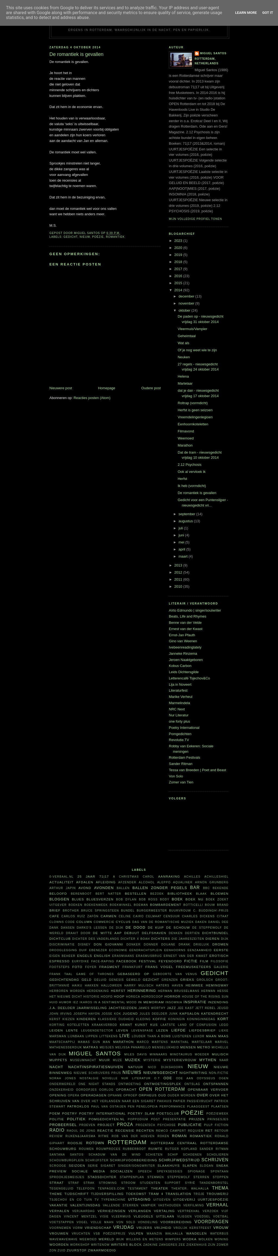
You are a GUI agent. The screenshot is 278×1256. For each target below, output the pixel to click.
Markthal (180, 1041)
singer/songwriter (136, 1165)
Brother (71, 910)
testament (138, 1188)
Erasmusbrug (149, 955)
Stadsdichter (102, 1177)
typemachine (113, 1199)
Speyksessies (170, 1171)
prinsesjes (218, 1119)
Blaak (201, 893)
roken (163, 1136)
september (187, 514)
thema (220, 1188)
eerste (221, 950)
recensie (124, 1130)
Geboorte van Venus (175, 974)
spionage (197, 1171)
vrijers (144, 1227)
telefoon (85, 1188)
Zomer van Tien (181, 782)
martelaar (202, 1041)
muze (117, 1060)
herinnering (142, 991)
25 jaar (86, 876)
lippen (92, 1036)
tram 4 (156, 1193)
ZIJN (211, 1244)
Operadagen (93, 1095)
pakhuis (164, 1101)
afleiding (106, 882)
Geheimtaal (186, 336)
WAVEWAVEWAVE (63, 1239)
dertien (192, 933)
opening (58, 1095)
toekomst (136, 1193)
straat (56, 1182)
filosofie (220, 961)
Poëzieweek (217, 1113)
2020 (178, 248)
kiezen (68, 1019)
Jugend (130, 1013)
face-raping (102, 961)
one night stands (96, 1084)
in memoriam (151, 1002)
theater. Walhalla (190, 1188)
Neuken (184, 357)
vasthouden (169, 1205)
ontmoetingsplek (162, 1084)
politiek (76, 1119)
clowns (56, 921)
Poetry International (184, 728)
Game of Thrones (95, 974)
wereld (106, 1239)
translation (178, 1193)
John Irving (60, 1013)
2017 (178, 269)
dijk (225, 938)
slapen (189, 1165)
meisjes (107, 1047)
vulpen (136, 1233)
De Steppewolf (207, 927)
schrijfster (97, 1160)
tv (96, 1199)
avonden (104, 888)
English (102, 955)
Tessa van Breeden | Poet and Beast (197, 770)
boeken (75, 904)
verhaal (217, 1205)
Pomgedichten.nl (107, 1119)
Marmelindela (179, 703)
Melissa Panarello (133, 1047)
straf (73, 1182)
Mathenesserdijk (65, 1047)
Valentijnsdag (85, 1205)
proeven (87, 1125)
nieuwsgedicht (160, 1073)
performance (172, 1106)
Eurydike (80, 961)
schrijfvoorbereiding (133, 1160)
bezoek (157, 893)
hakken (92, 985)
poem (54, 1113)
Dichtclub (60, 938)
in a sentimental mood (115, 1002)
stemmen (155, 1177)
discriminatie (62, 944)
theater (159, 1188)
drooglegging (63, 950)
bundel (128, 910)
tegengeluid (61, 1188)
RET (209, 1130)
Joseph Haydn (87, 1013)
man (106, 1041)
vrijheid (163, 1227)
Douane (168, 944)
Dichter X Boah (135, 938)
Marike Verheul (180, 697)
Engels (84, 955)
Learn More (246, 13)
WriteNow (100, 1244)
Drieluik (201, 944)
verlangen (139, 1211)
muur (104, 1060)
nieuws (131, 1072)
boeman (141, 904)
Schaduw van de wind (115, 1154)
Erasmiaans (123, 955)
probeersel (63, 1125)
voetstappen (61, 1222)
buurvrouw (180, 910)
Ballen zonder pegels (159, 888)
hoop (119, 996)
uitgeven (162, 1199)
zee (182, 1244)
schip (173, 1154)
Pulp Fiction (216, 1125)
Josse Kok (111, 1013)
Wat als (183, 343)
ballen (123, 888)
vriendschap (98, 1227)
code (70, 921)
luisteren (181, 1036)
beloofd (58, 893)
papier (179, 1101)
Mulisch (220, 1054)
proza (125, 1124)
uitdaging (139, 1199)
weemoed (88, 1239)
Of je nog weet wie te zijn (197, 350)
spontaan (219, 1171)
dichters (160, 938)
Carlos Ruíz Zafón (80, 916)
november (187, 303)
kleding (143, 1019)
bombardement (166, 904)
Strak (88, 1182)
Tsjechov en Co (65, 1199)
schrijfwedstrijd (179, 1160)
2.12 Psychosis (189, 465)
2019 (178, 255)
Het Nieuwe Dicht (65, 996)
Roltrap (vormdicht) (193, 403)
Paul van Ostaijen (108, 1106)
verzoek (211, 1211)
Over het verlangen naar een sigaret (118, 1101)
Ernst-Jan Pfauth (182, 635)
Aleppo (163, 882)
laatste (167, 1024)
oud (162, 1095)
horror (172, 996)
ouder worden (181, 1095)
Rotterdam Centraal (174, 1143)
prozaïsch (145, 1125)
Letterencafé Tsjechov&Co (189, 678)
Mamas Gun (89, 1041)
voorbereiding (176, 1222)
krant (126, 1024)
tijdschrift (76, 1193)
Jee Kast (186, 1008)
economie (118, 950)
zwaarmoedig (102, 1250)
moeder (202, 1054)
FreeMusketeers (193, 967)
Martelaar (185, 383)
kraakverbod (104, 1024)
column (84, 921)
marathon (123, 1041)
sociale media (88, 1171)
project (106, 1125)
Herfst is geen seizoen (195, 410)
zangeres (168, 1244)
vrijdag (123, 1227)
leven (122, 1030)
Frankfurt (132, 967)
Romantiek (115, 236)
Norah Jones (62, 1078)
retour (222, 1130)
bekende (221, 888)
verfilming (193, 1205)
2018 (178, 262)
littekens (108, 1036)
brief (55, 910)
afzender (127, 882)
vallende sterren (120, 1205)
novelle (110, 1078)
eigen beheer (62, 955)
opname (115, 1095)
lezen (162, 1030)
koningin (176, 1019)
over (202, 1095)
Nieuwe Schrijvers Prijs (97, 1072)
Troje (199, 1193)
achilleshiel (216, 876)
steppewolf (178, 1177)
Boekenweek (96, 904)
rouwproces (108, 1148)
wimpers (173, 1239)
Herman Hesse (215, 990)
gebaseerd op (134, 974)
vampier (148, 1205)
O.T (157, 1078)
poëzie (98, 236)
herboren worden (67, 990)
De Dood (136, 927)
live (124, 1035)
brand (223, 904)
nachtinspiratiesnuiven (95, 1067)
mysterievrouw (179, 1060)
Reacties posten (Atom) (92, 398)
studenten (150, 1182)
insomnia (173, 1002)
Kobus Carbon (180, 666)
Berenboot (81, 893)
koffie (159, 1019)
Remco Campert (171, 1130)
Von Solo (176, 776)
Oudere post (151, 388)
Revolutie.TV (179, 740)
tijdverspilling (107, 1193)
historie (91, 996)
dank (54, 927)
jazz (171, 1008)
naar (224, 1060)
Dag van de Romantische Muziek (163, 921)
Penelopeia (147, 1106)
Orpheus (148, 1095)
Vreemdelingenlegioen (195, 417)
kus (154, 1024)
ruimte (155, 1148)
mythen (207, 1060)
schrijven (215, 1159)
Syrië (190, 1182)
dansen (68, 927)
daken (201, 921)
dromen (220, 944)
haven (177, 985)
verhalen (59, 1211)
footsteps (59, 967)
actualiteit (61, 882)
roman (179, 1136)
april (182, 549)
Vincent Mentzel (80, 1216)
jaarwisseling (92, 1008)
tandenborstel (214, 1182)
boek (177, 899)
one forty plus (179, 721)
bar (195, 887)
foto (77, 967)
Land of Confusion (197, 1024)
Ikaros (86, 1002)
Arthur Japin (62, 888)
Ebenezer (98, 950)
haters (162, 985)
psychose (166, 1125)
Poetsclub (168, 1113)
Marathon (185, 445)
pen (131, 1106)
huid (53, 1002)
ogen (224, 1078)
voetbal (221, 1216)
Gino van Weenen (183, 641)
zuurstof (77, 1250)
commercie (104, 921)
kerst (55, 1019)
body (164, 899)
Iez (75, 1002)
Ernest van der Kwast (186, 629)
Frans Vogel (159, 967)
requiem (196, 1130)
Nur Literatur (178, 715)
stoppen (221, 1177)
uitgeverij (184, 1199)
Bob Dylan (126, 899)
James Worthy (152, 1008)
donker (134, 944)
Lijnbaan (76, 1036)
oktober (185, 310)
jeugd (223, 1008)
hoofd (107, 996)
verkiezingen (112, 1211)
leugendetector (97, 1030)
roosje (75, 1143)
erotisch (219, 955)
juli (181, 528)
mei (182, 542)
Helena (183, 376)
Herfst (182, 479)
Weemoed (186, 438)
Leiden (56, 1030)
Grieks (187, 979)
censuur (171, 916)
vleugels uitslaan (154, 1216)
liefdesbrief (202, 1030)
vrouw (221, 1228)
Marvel (222, 1041)
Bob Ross (148, 899)
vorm (78, 1227)
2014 (178, 290)
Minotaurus (181, 1054)
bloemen (220, 893)
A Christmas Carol (133, 876)
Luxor (198, 1036)
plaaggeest (198, 1106)
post (155, 1119)
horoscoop (152, 996)
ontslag (192, 1084)
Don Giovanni (108, 944)
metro (203, 1047)
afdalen (84, 882)
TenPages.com (111, 1188)
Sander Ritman (180, 764)
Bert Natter (108, 893)
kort (223, 1019)
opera (74, 1095)
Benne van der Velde (185, 623)
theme (55, 1193)
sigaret (108, 1165)
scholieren (218, 1154)
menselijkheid (165, 1047)
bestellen (135, 893)
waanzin (154, 1233)
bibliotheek (180, 893)
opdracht (126, 1089)
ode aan (184, 1078)
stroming (108, 1182)
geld (87, 979)
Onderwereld (62, 1084)
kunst (141, 1024)
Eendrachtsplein (145, 950)
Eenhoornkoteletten (193, 424)
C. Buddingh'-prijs (211, 910)
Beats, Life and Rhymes (187, 616)
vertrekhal (189, 1211)
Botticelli (193, 904)
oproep (130, 1095)
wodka (190, 1239)
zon (52, 1250)
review (56, 1136)
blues (78, 899)
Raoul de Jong (81, 1130)
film (204, 961)
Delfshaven (154, 933)
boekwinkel (121, 904)
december (187, 296)
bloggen (59, 899)
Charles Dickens (198, 916)
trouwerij (218, 1193)
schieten (154, 1154)
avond (84, 888)
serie (93, 1165)
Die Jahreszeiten (188, 938)
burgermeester (152, 910)
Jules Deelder (154, 1013)
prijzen (197, 1119)
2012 (178, 572)
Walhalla (174, 1233)
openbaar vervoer (208, 1089)
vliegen (184, 1216)
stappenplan (132, 1177)
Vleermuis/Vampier (192, 329)
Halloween (111, 985)
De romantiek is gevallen (197, 493)
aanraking (169, 876)
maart (184, 556)
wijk (120, 1239)
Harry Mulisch (138, 985)
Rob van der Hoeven (133, 1136)
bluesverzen (99, 899)
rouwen (86, 1148)
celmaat (153, 916)
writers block (126, 1244)
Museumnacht (83, 1060)
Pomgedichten (180, 734)
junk (173, 1013)
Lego (224, 1024)
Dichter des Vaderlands (95, 938)
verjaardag (83, 1211)
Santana (57, 1154)
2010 (178, 586)
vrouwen (58, 1233)
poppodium (138, 1119)
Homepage (106, 388)
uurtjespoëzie (213, 1199)
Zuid (61, 1250)
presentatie (174, 1119)
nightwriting (193, 1072)
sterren (201, 1177)
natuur (135, 1067)
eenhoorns (175, 950)
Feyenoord (170, 961)
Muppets (58, 1060)
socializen (121, 1171)
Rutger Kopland (181, 1148)
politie (56, 1119)
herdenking (98, 990)
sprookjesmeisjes (66, 1177)
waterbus (219, 1233)
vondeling (148, 1222)
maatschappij (62, 1041)
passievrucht (200, 1101)
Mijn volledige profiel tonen (195, 218)
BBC (206, 888)
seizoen (77, 1165)
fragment (109, 967)
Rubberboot (134, 1148)
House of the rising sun (205, 996)
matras (91, 1047)
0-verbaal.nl (61, 876)
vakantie (58, 1205)
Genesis (116, 979)
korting (57, 1024)
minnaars (158, 1054)
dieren (213, 938)
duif (83, 950)
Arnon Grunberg (212, 882)
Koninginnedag (201, 1019)
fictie (190, 961)
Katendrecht (215, 1013)
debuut (132, 933)
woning (221, 1239)
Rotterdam (127, 1142)
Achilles (192, 876)
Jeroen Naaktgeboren (186, 660)
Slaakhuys (168, 1165)
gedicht (71, 236)
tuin (88, 1199)
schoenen (192, 1154)
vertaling (164, 1211)
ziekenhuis (197, 1244)
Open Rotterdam (162, 1089)
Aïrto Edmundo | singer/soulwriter (195, 610)
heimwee (194, 985)
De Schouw (178, 927)
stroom (128, 1182)
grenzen (170, 979)
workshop (80, 1244)
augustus (186, 521)
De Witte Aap (107, 933)
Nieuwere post (60, 388)
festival (148, 961)
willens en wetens (144, 1239)
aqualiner (183, 882)
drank (184, 944)
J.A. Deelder (62, 1008)
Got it (267, 13)
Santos (77, 1154)
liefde (178, 1030)
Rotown (95, 1143)
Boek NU (194, 899)
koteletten (78, 1024)
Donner (151, 944)
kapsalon (189, 1013)
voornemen (60, 1227)
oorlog (106, 1089)
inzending (218, 1002)
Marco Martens (152, 1041)
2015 (178, 283)
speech (145, 1171)
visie (104, 1216)
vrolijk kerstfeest (192, 1227)
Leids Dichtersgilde (184, 672)
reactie (105, 1130)
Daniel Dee (218, 921)
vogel (82, 1222)
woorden (59, 1244)
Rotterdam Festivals (184, 757)
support (173, 1182)
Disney (84, 944)
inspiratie (195, 1002)
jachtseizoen (123, 1008)
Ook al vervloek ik (192, 472)
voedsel (202, 1216)
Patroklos (78, 1106)
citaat (223, 916)
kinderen (86, 1019)
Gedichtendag (64, 979)
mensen (188, 1047)
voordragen (211, 1221)
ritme (103, 1136)
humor (65, 1002)
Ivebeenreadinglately (185, 647)
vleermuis (121, 1216)
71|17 (104, 876)
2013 (178, 565)
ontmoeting (130, 1084)
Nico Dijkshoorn (165, 1067)
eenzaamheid (200, 950)
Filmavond (186, 431)
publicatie (190, 1125)
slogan (207, 1165)
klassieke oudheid (116, 1019)
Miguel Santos (213, 53)
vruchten (81, 1233)
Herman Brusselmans (178, 990)
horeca (133, 996)
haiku (77, 985)
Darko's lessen (92, 927)
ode (167, 1078)
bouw (210, 904)
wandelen (196, 1233)
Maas (223, 1036)
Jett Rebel (205, 1008)
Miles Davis (135, 1054)
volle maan (102, 1222)
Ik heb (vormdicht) (192, 486)
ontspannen (216, 1084)
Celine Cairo (131, 916)
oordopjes (86, 1089)
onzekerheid (61, 1089)
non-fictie (219, 1072)
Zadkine (150, 1244)
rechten (145, 1130)
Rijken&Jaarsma (80, 1136)
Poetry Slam (141, 1113)
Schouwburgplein (66, 1160)
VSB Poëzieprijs (109, 1233)
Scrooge (57, 1165)
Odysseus (206, 1078)
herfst (118, 990)
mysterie (152, 1060)
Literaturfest (178, 690)
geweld (133, 979)
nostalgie (89, 1078)
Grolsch (205, 979)
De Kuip (156, 927)
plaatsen (220, 1106)
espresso (59, 961)
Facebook (126, 961)
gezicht (151, 979)
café (54, 916)
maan (211, 1036)
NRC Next (177, 709)
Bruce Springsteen (100, 910)
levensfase (142, 1030)
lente (72, 1030)
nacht (56, 1067)
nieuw (85, 236)
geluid (100, 979)
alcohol (147, 882)
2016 (178, 276)
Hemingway (217, 985)
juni (182, 535)
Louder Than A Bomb (151, 1036)
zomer (223, 1244)
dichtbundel (215, 933)
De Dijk (116, 927)
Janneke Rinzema (183, 653)
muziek (133, 1060)
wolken (205, 1239)
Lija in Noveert (180, 684)
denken (176, 933)
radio (57, 1130)
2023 (178, 241)
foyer (91, 967)
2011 (178, 579)
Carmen (108, 916)
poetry (69, 1113)
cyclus (123, 921)
